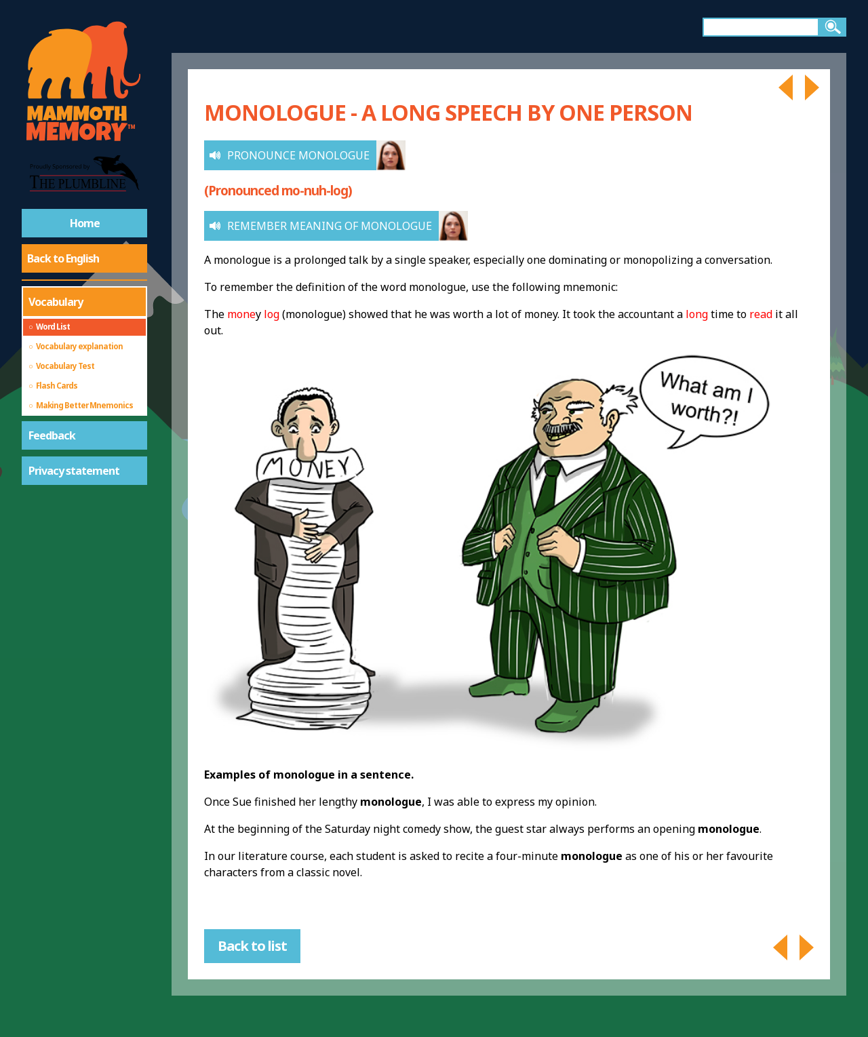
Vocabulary (55, 301)
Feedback (51, 435)
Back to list (252, 946)
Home (85, 223)
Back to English (63, 258)
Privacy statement (73, 470)
